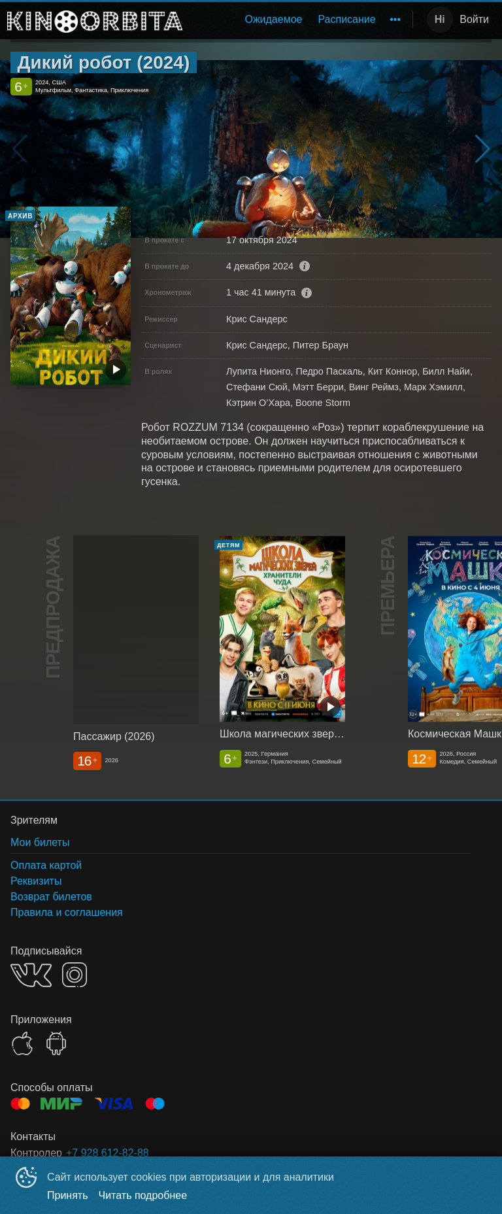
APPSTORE (22, 1043)
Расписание (346, 19)
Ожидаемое (273, 19)
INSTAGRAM (74, 974)
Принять (67, 1195)
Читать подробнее (143, 1195)
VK (31, 975)
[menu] (300, 19)
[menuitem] (273, 19)
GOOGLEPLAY (56, 1043)
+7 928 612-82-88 (107, 1152)
